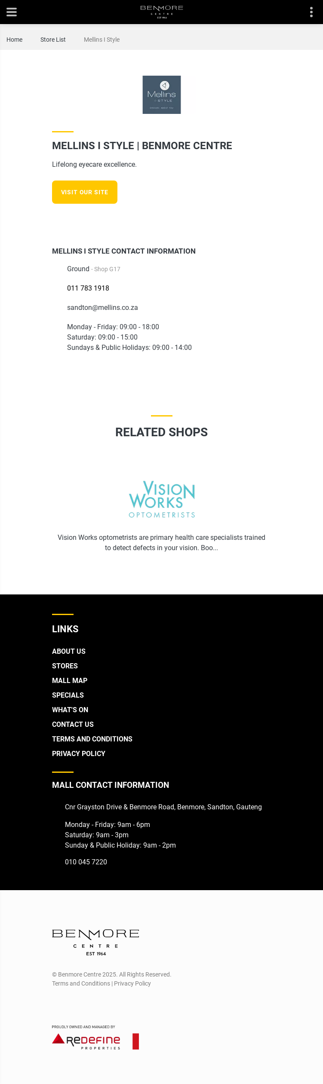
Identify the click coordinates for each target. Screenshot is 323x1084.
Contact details (307, 12)
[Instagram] (265, 220)
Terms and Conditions (92, 739)
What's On (70, 710)
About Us (69, 651)
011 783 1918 (88, 288)
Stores (65, 666)
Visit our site (85, 192)
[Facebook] (249, 220)
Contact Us (73, 724)
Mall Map (69, 681)
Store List (53, 39)
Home (14, 39)
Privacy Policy (78, 754)
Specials (68, 695)
